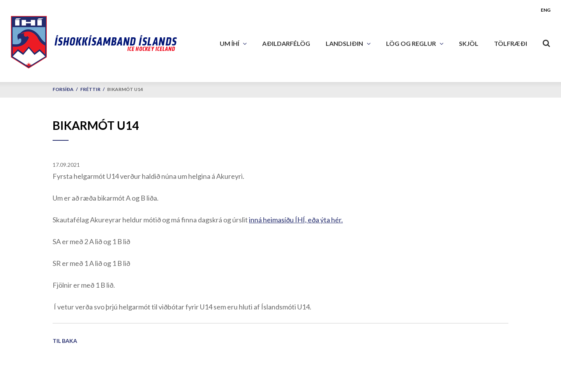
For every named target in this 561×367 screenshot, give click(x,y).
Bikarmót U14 (125, 89)
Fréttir (90, 89)
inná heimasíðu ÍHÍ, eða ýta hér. (296, 219)
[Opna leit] (546, 41)
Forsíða (63, 89)
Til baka (65, 340)
